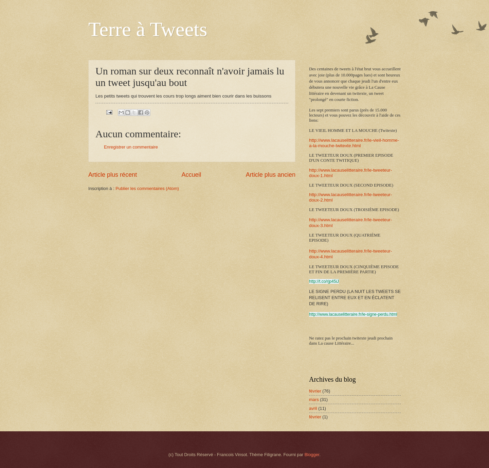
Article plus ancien (270, 174)
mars (314, 399)
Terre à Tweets (147, 29)
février (315, 391)
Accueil (191, 174)
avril (313, 408)
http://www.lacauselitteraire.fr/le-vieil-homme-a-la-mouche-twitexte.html (354, 143)
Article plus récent (112, 174)
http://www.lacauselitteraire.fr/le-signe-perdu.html (353, 314)
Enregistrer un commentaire (131, 147)
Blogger (312, 454)
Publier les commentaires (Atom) (147, 188)
